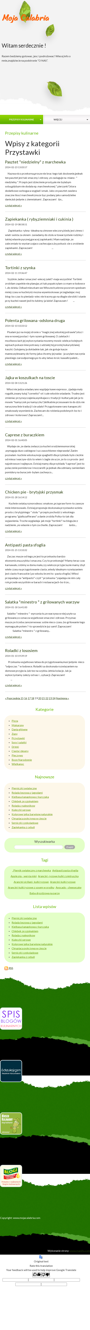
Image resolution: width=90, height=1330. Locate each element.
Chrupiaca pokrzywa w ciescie (29, 818)
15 (22, 698)
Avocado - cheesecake (68, 887)
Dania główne (19, 729)
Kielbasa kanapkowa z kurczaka (30, 796)
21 (43, 698)
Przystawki (18, 738)
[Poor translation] (45, 1274)
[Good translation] (36, 1274)
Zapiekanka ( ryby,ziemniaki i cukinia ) (39, 219)
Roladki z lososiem (21, 650)
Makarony (18, 725)
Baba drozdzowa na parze (44, 893)
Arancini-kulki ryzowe (63, 881)
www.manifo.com (80, 1250)
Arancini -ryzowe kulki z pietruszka (58, 876)
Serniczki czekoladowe (25, 822)
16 (25, 698)
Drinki (15, 746)
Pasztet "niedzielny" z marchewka (35, 161)
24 (53, 698)
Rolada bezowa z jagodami (27, 792)
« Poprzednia (13, 698)
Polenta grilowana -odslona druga (35, 320)
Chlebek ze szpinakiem (25, 801)
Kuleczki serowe (21, 809)
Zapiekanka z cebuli (23, 827)
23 (50, 698)
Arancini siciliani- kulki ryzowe (31, 881)
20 (39, 698)
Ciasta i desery (20, 751)
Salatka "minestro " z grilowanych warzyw (42, 601)
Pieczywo (17, 755)
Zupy (15, 733)
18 (32, 698)
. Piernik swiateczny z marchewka (31, 870)
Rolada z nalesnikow (23, 805)
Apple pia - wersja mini (24, 876)
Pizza (15, 720)
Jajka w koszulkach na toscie (30, 377)
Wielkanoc (18, 764)
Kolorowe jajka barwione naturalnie (32, 814)
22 (46, 698)
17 (29, 698)
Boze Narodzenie (22, 759)
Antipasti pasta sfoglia (25, 544)
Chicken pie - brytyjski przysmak (34, 491)
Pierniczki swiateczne (24, 788)
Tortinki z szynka (20, 267)
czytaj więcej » (13, 205)
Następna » (62, 698)
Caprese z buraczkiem (24, 434)
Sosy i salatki (19, 742)
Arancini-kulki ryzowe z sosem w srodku (31, 887)
